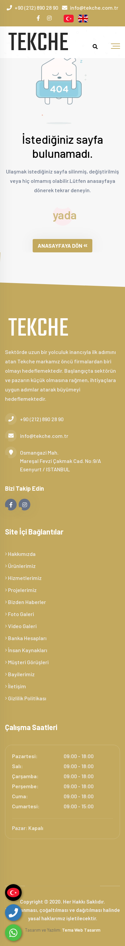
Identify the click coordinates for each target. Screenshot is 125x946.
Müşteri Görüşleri (27, 662)
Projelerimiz (21, 590)
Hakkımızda (20, 554)
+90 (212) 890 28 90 (36, 7)
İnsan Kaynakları (26, 650)
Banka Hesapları (26, 638)
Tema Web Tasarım (81, 930)
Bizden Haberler (25, 602)
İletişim (15, 686)
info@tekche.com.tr (94, 7)
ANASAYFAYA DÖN (62, 245)
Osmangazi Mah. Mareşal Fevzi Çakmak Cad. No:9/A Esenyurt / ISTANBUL (53, 460)
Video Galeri (21, 626)
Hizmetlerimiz (23, 578)
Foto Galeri (19, 614)
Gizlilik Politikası (25, 698)
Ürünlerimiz (20, 566)
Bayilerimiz (20, 674)
